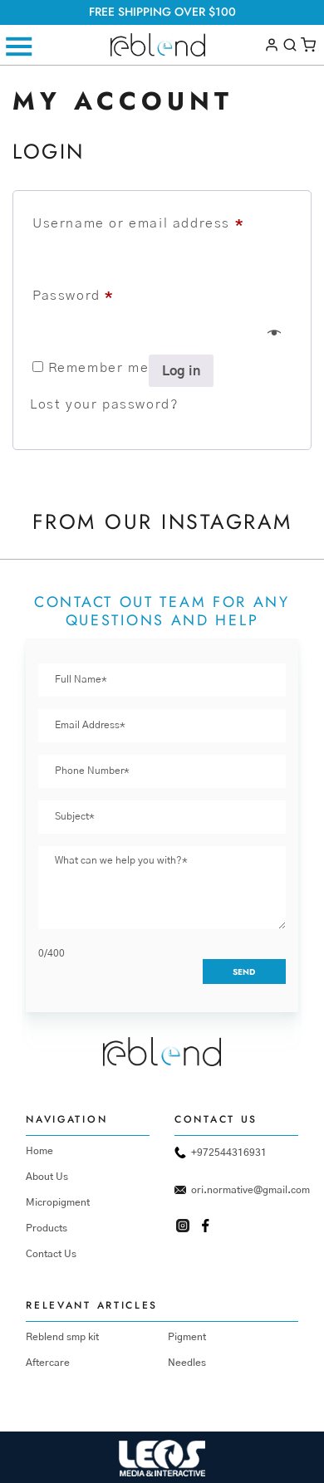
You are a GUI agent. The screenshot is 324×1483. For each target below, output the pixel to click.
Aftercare (48, 1363)
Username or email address (137, 223)
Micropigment (58, 1202)
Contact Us (51, 1254)
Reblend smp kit (62, 1337)
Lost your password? (104, 404)
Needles (187, 1363)
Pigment (187, 1337)
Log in (181, 371)
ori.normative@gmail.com (236, 1190)
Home (39, 1151)
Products (46, 1228)
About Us (47, 1177)
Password (73, 295)
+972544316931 (220, 1152)
